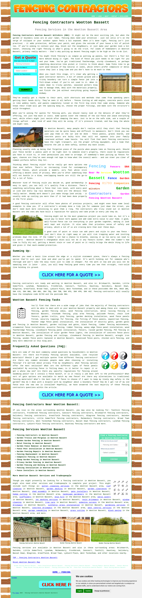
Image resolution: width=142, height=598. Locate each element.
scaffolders (25, 497)
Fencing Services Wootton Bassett (39, 429)
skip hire (59, 497)
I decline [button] (88, 591)
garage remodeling (37, 511)
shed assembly (39, 492)
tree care (50, 502)
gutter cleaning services (55, 486)
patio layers (104, 497)
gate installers (79, 492)
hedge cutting (20, 494)
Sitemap (14, 577)
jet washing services (46, 500)
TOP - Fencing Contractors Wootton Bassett (35, 558)
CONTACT (114, 16)
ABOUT (106, 16)
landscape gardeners (73, 494)
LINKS (100, 16)
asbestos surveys (88, 502)
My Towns (16, 593)
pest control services (100, 508)
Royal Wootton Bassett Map (26, 562)
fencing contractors (85, 424)
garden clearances (97, 489)
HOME (93, 16)
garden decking (55, 489)
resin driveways (90, 500)
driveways (18, 505)
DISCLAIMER (124, 16)
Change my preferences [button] (102, 591)
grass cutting (77, 511)
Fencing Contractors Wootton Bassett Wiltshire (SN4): (41, 35)
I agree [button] (80, 591)
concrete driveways (42, 508)
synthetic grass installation (64, 505)
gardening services (115, 505)
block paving (114, 511)
